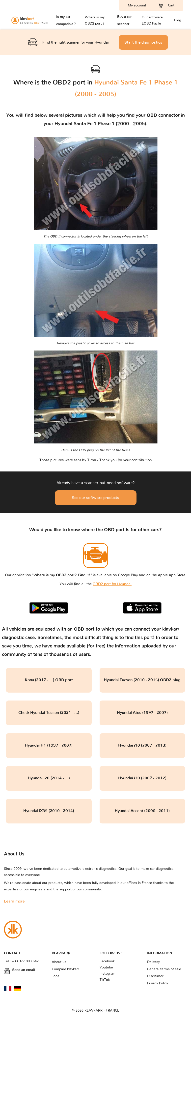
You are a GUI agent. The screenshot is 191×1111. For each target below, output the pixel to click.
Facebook (107, 961)
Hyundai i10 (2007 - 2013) (142, 745)
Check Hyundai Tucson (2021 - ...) (48, 713)
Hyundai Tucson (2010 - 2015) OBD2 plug (142, 680)
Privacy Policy (157, 983)
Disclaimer (155, 976)
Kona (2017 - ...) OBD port (49, 680)
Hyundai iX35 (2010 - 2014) (48, 811)
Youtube (106, 967)
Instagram (107, 973)
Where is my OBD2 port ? (95, 20)
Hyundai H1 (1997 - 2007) (49, 745)
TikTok (105, 980)
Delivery (153, 962)
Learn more (14, 901)
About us (59, 962)
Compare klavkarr (65, 969)
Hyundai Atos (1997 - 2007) (142, 713)
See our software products (95, 497)
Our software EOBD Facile (152, 20)
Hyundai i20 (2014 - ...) (49, 778)
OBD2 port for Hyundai (112, 584)
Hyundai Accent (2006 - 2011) (142, 811)
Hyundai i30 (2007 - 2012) (142, 778)
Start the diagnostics (143, 42)
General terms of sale (164, 969)
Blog (177, 20)
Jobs (55, 976)
